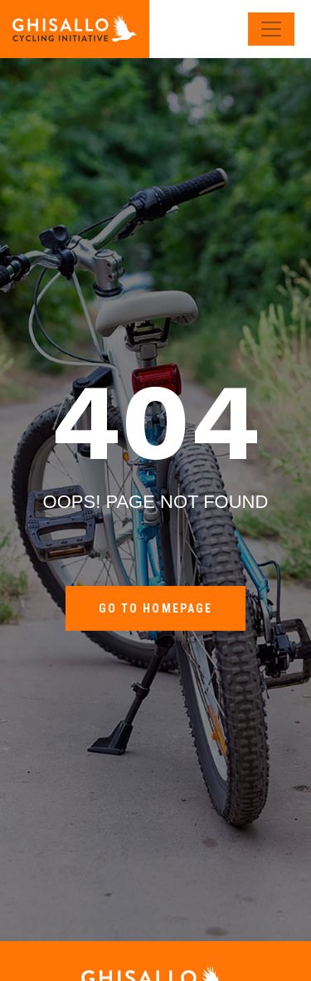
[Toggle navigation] (271, 29)
